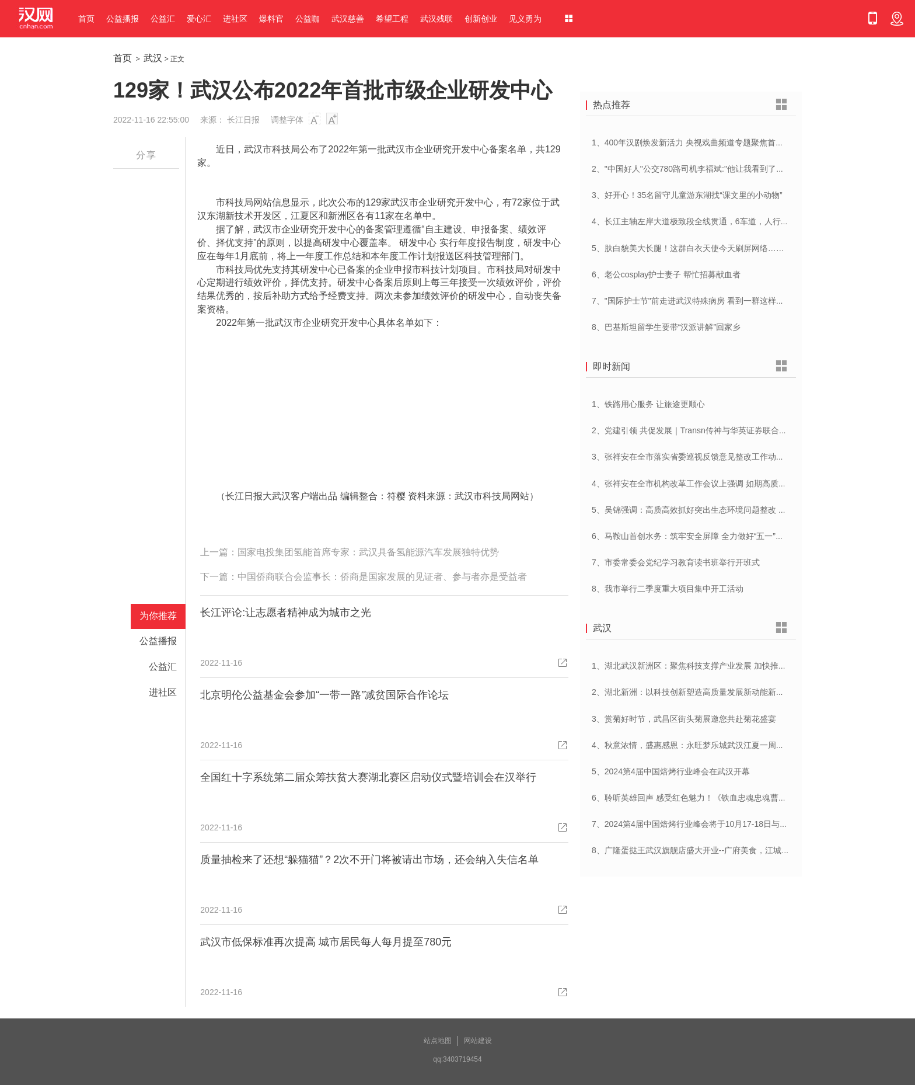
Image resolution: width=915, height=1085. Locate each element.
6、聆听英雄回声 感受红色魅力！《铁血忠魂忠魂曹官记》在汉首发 (714, 797)
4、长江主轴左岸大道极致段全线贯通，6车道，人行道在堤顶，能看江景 (723, 221)
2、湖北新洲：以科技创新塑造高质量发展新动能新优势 (692, 692)
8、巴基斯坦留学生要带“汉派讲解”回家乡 (666, 327)
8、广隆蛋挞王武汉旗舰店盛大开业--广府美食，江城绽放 (695, 850)
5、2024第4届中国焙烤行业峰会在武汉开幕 (671, 771)
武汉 (153, 58)
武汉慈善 (347, 18)
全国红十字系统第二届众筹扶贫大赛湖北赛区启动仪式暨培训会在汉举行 (368, 777)
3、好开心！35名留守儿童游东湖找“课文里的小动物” (687, 195)
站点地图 (438, 1041)
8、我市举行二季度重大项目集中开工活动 (667, 588)
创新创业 (481, 18)
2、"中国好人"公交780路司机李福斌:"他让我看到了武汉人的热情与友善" (722, 168)
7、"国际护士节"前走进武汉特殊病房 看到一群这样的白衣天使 (704, 300)
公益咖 (307, 18)
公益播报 (122, 18)
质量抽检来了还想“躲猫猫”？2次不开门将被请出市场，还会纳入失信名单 (369, 859)
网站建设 (478, 1041)
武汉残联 (436, 18)
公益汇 (163, 18)
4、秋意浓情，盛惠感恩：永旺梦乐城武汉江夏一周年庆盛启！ (704, 745)
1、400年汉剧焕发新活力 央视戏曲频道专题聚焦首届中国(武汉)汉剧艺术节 (727, 142)
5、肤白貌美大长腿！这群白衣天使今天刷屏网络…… (688, 248)
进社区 (235, 18)
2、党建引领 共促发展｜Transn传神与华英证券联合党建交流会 (706, 430)
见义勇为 (525, 18)
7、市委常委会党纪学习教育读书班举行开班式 (676, 562)
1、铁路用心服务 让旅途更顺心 (648, 404)
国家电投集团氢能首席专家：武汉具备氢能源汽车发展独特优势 (368, 552)
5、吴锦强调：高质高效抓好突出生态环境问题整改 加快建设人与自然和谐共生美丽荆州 (750, 509)
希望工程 (392, 18)
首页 (86, 18)
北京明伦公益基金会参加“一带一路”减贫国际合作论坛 (324, 695)
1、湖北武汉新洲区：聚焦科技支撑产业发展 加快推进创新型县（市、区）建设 (734, 665)
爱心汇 (199, 18)
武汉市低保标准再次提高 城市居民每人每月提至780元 (326, 942)
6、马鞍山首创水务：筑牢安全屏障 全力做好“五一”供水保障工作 (708, 536)
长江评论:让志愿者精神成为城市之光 (285, 612)
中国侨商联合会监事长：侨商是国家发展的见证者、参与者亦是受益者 (382, 577)
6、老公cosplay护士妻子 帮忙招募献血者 (666, 274)
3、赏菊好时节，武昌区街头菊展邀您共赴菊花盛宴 (684, 719)
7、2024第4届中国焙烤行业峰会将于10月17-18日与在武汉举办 (706, 824)
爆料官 (271, 18)
